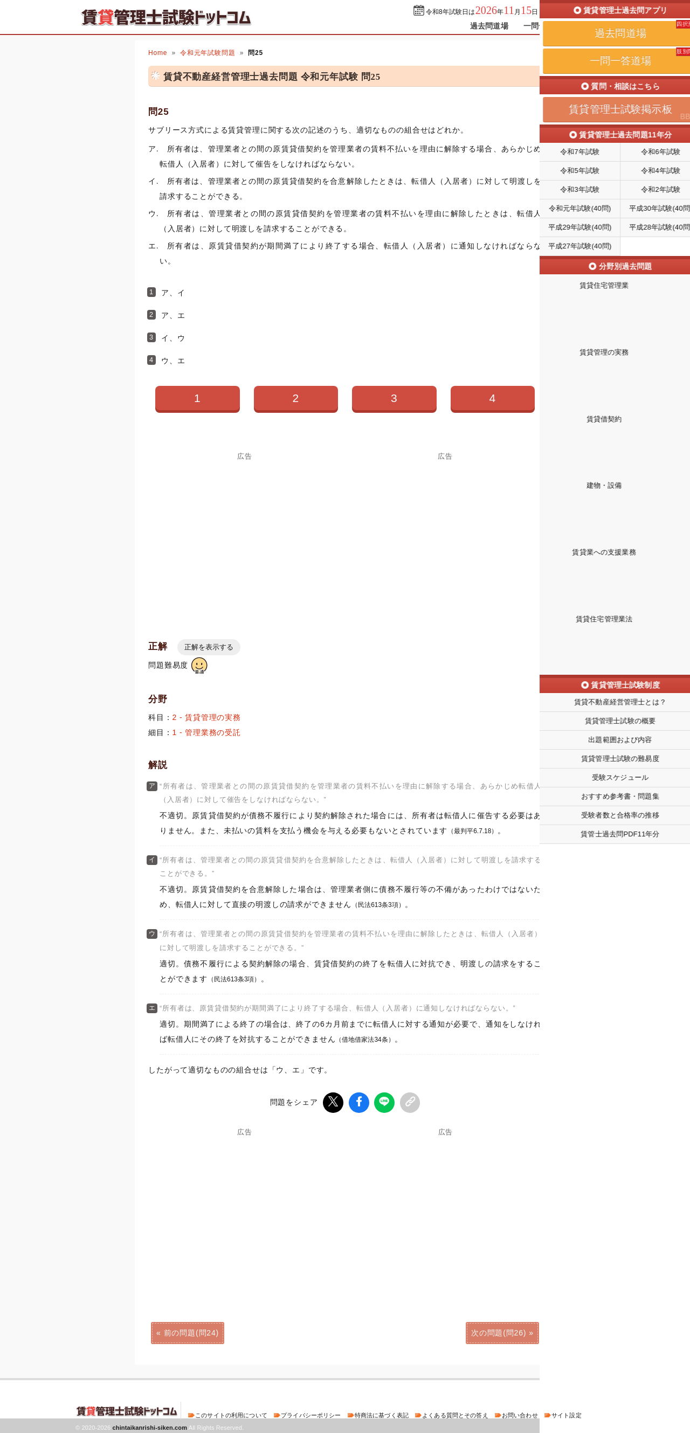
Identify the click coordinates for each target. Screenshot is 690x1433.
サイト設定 (566, 1413)
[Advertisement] (244, 535)
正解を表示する (208, 647)
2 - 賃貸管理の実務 (206, 717)
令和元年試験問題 (208, 53)
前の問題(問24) (191, 1331)
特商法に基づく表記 (382, 1413)
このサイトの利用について (231, 1413)
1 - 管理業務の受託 (206, 732)
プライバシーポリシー (311, 1413)
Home (157, 53)
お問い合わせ (520, 1413)
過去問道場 (489, 26)
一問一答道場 (546, 26)
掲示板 (595, 26)
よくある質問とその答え (455, 1413)
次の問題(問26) (498, 1331)
